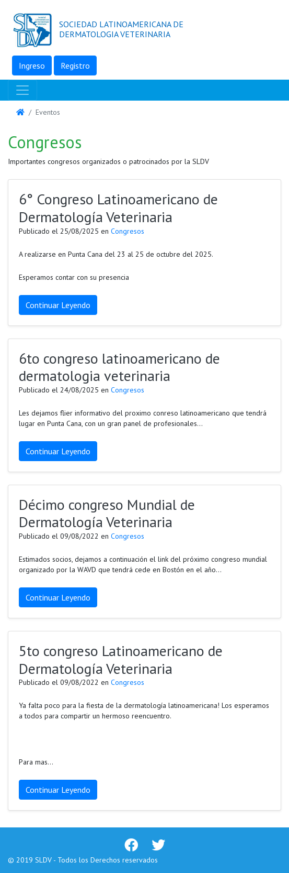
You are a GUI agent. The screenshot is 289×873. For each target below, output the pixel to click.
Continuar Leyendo (58, 305)
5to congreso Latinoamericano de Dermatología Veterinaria (121, 659)
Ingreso (32, 65)
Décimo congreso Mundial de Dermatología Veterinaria (107, 513)
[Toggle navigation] (22, 90)
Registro (75, 65)
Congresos (127, 231)
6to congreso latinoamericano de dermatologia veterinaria (119, 367)
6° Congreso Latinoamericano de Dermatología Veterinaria (118, 207)
